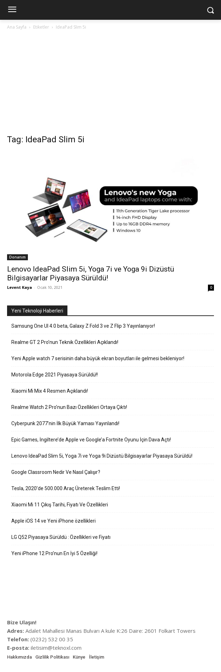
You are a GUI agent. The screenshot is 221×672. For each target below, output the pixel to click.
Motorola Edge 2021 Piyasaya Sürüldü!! (54, 374)
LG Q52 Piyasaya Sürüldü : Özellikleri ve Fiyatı (60, 537)
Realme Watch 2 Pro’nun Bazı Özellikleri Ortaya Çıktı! (69, 407)
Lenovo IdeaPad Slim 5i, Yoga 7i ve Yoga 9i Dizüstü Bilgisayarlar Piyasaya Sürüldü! (90, 273)
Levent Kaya (19, 287)
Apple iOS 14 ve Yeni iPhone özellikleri (53, 521)
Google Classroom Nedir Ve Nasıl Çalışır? (55, 472)
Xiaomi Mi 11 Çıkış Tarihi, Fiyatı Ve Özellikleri (59, 504)
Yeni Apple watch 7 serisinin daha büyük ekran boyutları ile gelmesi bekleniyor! (97, 358)
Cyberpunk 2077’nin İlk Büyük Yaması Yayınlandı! (65, 423)
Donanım (17, 257)
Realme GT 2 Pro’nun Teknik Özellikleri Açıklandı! (64, 342)
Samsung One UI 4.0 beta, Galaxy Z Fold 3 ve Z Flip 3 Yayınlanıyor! (83, 326)
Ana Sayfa (16, 27)
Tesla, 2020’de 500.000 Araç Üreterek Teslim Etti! (65, 488)
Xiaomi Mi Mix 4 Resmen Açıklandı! (49, 391)
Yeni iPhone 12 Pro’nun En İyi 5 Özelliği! (54, 553)
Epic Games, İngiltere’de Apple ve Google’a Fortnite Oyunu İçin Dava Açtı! (91, 439)
